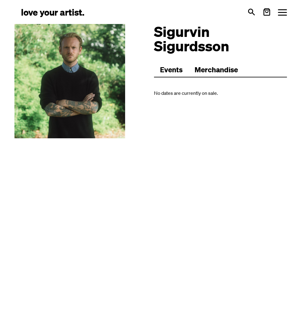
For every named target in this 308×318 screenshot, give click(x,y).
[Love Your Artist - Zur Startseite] (53, 11)
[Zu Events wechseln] (171, 69)
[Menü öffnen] (282, 12)
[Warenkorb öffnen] (267, 12)
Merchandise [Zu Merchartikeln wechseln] (216, 69)
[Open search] (251, 12)
